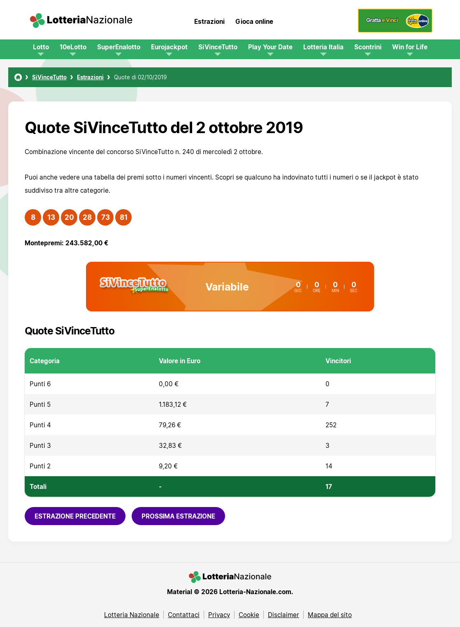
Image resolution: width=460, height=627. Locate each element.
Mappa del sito (330, 615)
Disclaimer (283, 615)
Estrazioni (209, 21)
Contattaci (184, 615)
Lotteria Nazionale (131, 615)
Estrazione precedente (75, 516)
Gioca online (254, 21)
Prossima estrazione (178, 516)
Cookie (249, 615)
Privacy (219, 615)
